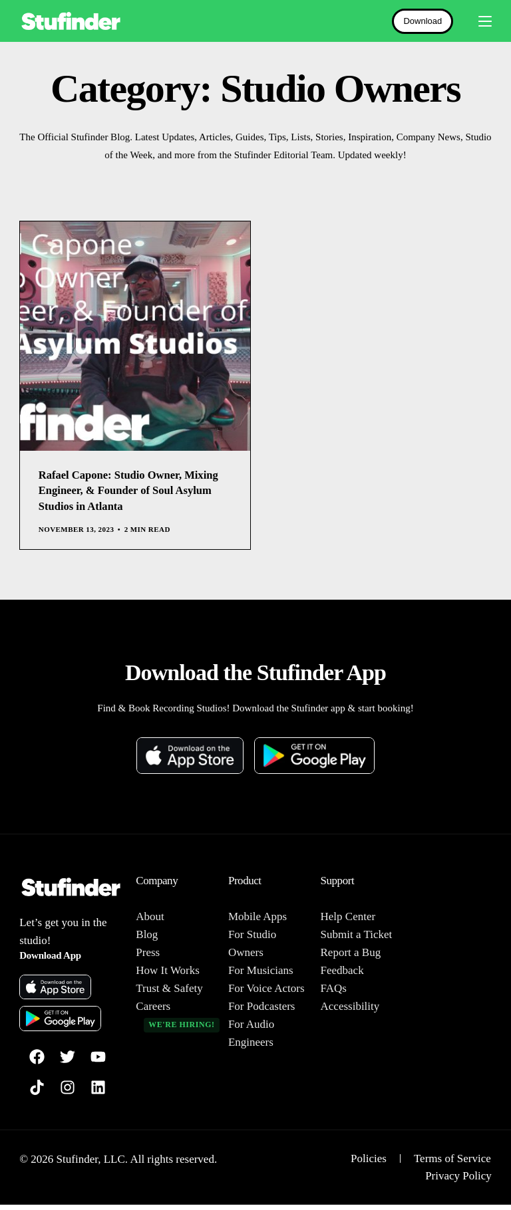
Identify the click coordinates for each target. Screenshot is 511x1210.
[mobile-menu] (479, 21)
